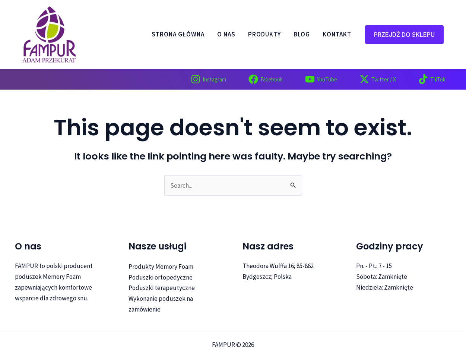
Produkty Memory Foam (161, 266)
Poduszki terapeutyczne (162, 288)
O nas (226, 34)
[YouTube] (321, 79)
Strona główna (178, 34)
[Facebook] (265, 79)
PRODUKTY (264, 34)
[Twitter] (378, 79)
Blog (302, 34)
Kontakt (337, 34)
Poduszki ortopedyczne (161, 277)
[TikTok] (432, 79)
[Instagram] (208, 79)
